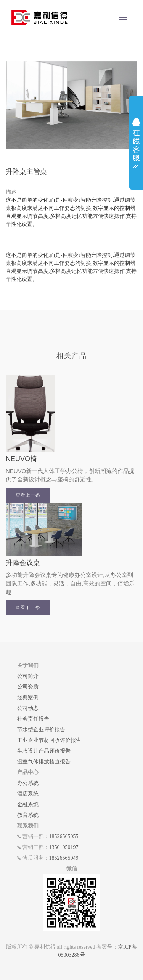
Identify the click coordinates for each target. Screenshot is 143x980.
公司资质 (28, 687)
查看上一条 (28, 495)
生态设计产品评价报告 (44, 751)
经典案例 (28, 697)
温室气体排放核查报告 (44, 762)
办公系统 (28, 783)
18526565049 (64, 858)
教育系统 (28, 815)
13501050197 (64, 847)
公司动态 (28, 708)
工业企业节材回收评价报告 (49, 740)
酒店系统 (28, 794)
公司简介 (28, 676)
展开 (136, 141)
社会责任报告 (33, 719)
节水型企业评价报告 (41, 729)
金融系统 (28, 804)
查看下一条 (28, 607)
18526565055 (64, 836)
